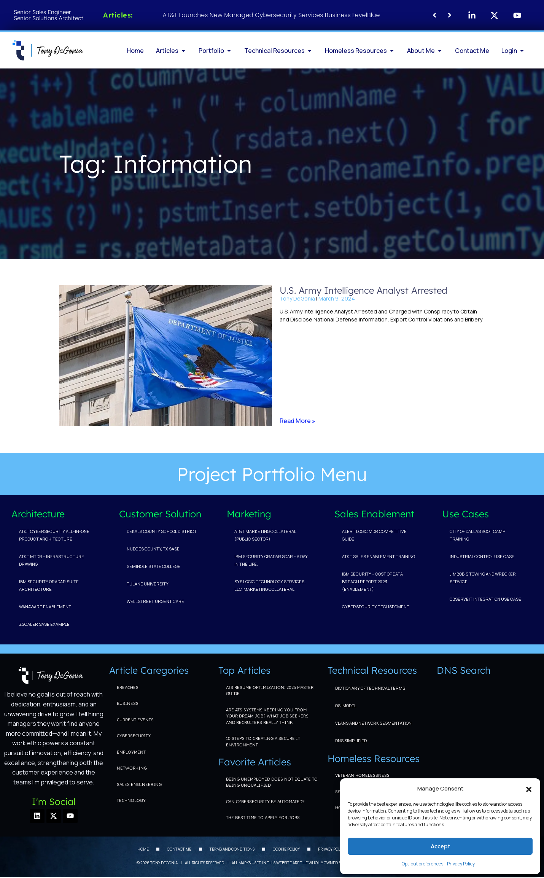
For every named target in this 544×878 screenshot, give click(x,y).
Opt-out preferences (422, 864)
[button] (529, 788)
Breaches (127, 687)
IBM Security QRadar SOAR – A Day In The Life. (271, 560)
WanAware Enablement (45, 606)
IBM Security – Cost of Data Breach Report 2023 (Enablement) (372, 581)
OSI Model (345, 705)
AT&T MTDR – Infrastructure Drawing (51, 560)
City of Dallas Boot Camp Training (477, 535)
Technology (131, 800)
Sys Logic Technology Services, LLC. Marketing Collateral (269, 585)
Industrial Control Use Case (482, 556)
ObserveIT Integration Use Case (485, 599)
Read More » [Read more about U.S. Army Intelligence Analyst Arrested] (297, 421)
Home (143, 850)
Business (127, 703)
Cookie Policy (286, 850)
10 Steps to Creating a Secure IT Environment (263, 742)
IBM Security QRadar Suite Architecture (49, 585)
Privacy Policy (461, 864)
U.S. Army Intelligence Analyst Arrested (363, 290)
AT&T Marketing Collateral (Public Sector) (265, 535)
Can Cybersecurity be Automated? (265, 801)
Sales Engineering (139, 784)
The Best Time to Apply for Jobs (263, 817)
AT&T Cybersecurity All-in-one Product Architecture (54, 535)
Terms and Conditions (232, 850)
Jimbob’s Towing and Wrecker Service (483, 577)
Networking (132, 768)
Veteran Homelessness (362, 775)
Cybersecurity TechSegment (375, 606)
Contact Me (179, 850)
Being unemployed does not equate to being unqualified (272, 782)
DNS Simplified (351, 740)
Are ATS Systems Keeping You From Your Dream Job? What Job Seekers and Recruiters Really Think (267, 716)
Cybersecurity (134, 735)
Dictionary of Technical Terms (370, 688)
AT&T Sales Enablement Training (378, 556)
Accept (440, 846)
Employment (131, 752)
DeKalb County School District (162, 531)
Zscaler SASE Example (44, 624)
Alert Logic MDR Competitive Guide (374, 535)
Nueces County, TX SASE (153, 549)
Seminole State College (153, 566)
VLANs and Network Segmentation (373, 723)
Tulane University (148, 584)
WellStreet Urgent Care (155, 601)
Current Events (135, 719)
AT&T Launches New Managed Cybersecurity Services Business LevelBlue (271, 15)
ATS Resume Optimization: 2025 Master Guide (269, 691)
